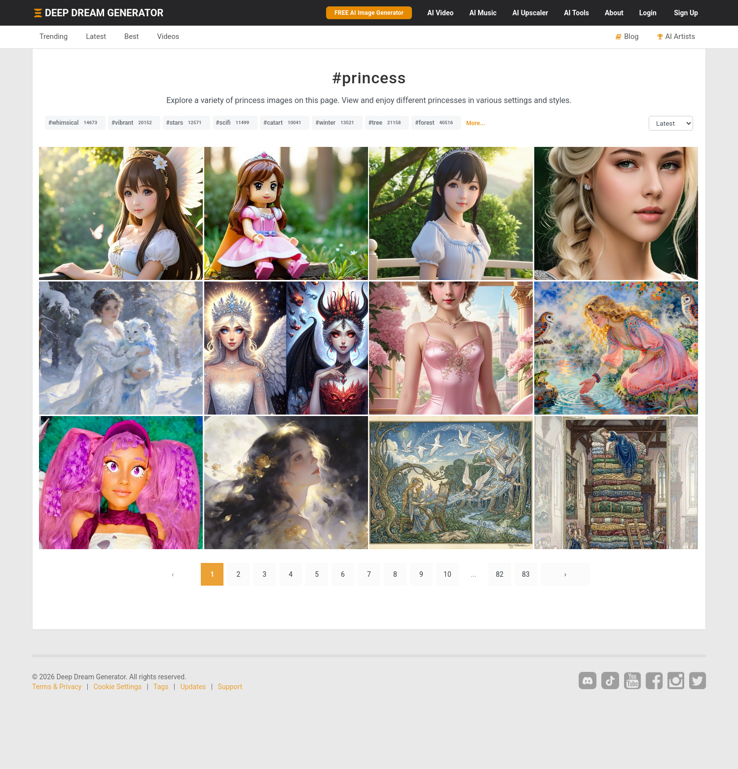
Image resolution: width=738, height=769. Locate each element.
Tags (160, 687)
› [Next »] (565, 574)
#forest (436, 122)
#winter (337, 122)
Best (131, 36)
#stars (186, 122)
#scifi (235, 122)
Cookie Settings (118, 687)
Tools (576, 13)
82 (500, 574)
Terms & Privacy (56, 687)
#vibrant (134, 122)
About (614, 13)
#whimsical (75, 122)
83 (526, 574)
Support (230, 687)
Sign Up (686, 13)
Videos (168, 36)
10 (447, 574)
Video (440, 13)
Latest (96, 36)
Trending (53, 36)
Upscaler (530, 13)
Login (648, 13)
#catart (284, 122)
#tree (387, 122)
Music (482, 13)
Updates (193, 687)
